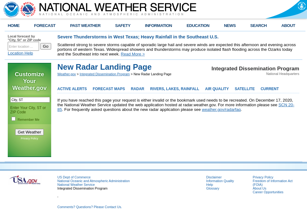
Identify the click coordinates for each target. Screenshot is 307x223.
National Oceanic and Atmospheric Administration (93, 181)
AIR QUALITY (217, 89)
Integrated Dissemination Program (105, 74)
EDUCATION (198, 25)
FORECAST (45, 25)
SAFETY (122, 25)
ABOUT (288, 25)
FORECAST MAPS (109, 89)
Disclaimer (214, 177)
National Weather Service (76, 184)
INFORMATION (158, 25)
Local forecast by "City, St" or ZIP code (24, 38)
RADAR (137, 89)
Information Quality (220, 181)
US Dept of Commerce (74, 177)
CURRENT (269, 89)
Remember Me (28, 119)
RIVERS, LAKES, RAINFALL (174, 89)
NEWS (230, 25)
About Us (259, 188)
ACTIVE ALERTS (72, 89)
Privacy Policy (29, 138)
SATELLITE (245, 89)
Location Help (20, 53)
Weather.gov (66, 74)
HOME (14, 25)
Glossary (212, 188)
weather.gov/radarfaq (221, 109)
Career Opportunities (268, 192)
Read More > (133, 54)
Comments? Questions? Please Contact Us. (89, 207)
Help (209, 184)
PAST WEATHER (85, 25)
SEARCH (258, 25)
